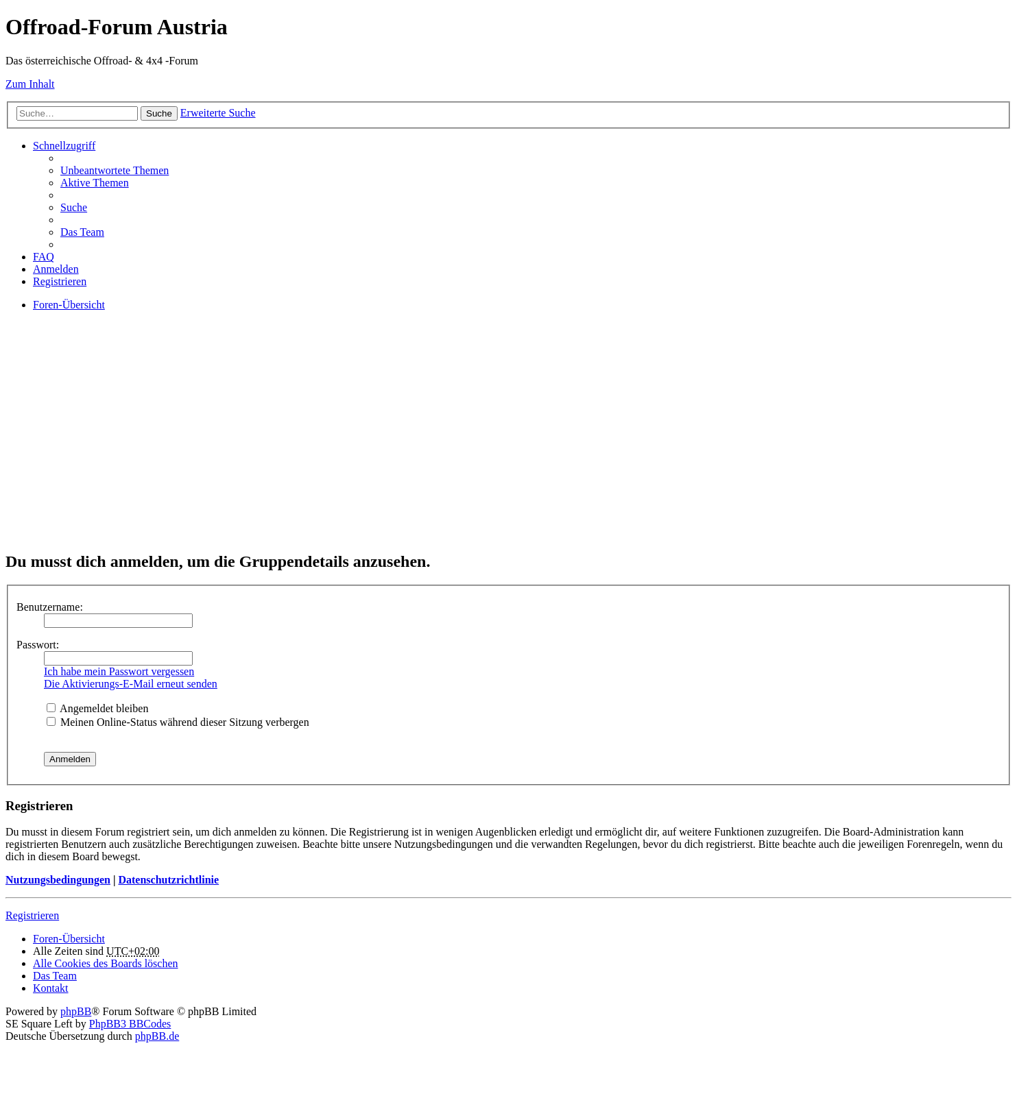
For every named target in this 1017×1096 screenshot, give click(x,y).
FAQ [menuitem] (43, 257)
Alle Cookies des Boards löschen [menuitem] (105, 963)
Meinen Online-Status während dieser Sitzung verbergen (178, 722)
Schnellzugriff (64, 145)
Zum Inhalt (30, 84)
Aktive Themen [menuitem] (94, 182)
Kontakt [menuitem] (51, 988)
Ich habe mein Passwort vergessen (119, 671)
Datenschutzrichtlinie (168, 880)
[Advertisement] (416, 443)
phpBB (75, 1011)
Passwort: (37, 644)
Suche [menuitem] (73, 207)
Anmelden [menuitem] (56, 269)
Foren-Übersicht (69, 939)
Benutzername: (49, 607)
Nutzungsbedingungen (57, 880)
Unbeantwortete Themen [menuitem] (114, 170)
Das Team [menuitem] (82, 232)
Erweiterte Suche (218, 113)
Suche (159, 113)
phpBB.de (157, 1036)
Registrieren (32, 915)
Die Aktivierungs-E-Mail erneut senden (130, 684)
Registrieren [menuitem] (59, 281)
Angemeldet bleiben (97, 708)
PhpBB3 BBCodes (130, 1024)
